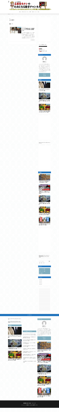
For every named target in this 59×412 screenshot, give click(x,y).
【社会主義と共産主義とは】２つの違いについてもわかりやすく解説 (29, 346)
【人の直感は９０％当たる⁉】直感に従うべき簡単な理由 (29, 361)
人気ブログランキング (42, 49)
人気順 (12, 23)
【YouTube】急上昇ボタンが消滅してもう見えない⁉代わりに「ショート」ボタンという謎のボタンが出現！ (29, 358)
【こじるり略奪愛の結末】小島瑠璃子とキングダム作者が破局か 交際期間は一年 (28, 29)
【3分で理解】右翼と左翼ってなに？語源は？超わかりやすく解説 (44, 224)
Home (20, 11)
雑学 (30, 11)
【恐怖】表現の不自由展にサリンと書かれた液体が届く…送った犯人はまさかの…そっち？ (29, 355)
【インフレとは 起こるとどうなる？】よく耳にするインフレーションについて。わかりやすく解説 (44, 89)
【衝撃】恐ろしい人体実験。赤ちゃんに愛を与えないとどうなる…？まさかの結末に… (44, 192)
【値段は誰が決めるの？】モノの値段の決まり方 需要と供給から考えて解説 (44, 101)
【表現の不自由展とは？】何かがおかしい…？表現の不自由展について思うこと (29, 352)
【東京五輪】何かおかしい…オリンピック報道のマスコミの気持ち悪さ (29, 343)
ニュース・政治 (37, 11)
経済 (33, 11)
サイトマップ (34, 403)
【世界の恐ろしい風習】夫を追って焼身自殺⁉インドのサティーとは (29, 349)
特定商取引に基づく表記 (27, 403)
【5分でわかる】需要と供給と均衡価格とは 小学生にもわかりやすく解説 (44, 111)
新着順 (10, 23)
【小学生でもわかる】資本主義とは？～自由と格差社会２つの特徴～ (44, 182)
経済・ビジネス (48, 104)
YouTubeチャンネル (25, 11)
